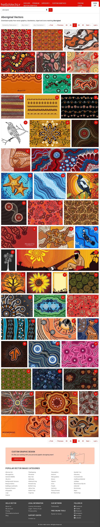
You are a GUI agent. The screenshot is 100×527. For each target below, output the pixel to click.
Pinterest (77, 511)
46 (70, 25)
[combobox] (10, 25)
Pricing (81, 3)
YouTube (77, 515)
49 (83, 25)
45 (66, 25)
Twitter (77, 509)
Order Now (18, 459)
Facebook (78, 506)
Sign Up (95, 4)
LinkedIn (77, 518)
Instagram (78, 513)
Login (80, 6)
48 (79, 25)
